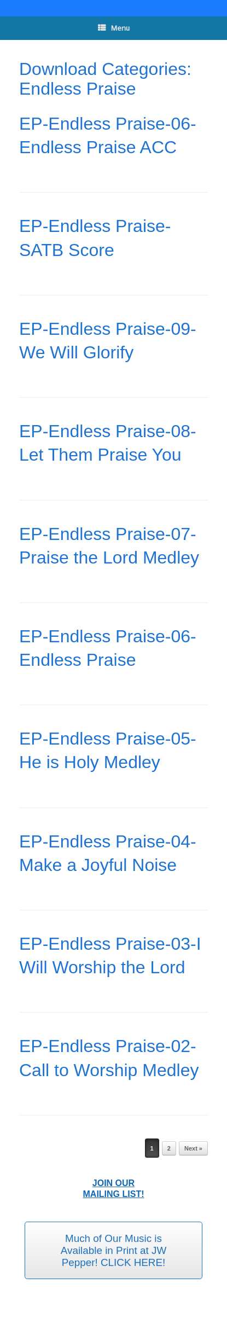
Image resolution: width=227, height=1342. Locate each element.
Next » (193, 1148)
